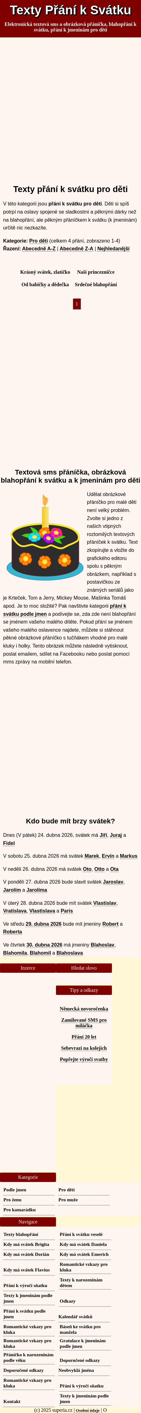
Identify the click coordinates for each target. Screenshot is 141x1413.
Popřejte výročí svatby (84, 1059)
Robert (111, 924)
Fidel (9, 843)
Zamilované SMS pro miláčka (84, 1022)
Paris (67, 911)
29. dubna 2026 (44, 924)
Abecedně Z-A (76, 248)
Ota (114, 869)
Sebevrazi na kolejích (84, 1048)
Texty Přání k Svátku (70, 10)
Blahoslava (70, 953)
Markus (129, 856)
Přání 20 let (84, 1036)
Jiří (103, 835)
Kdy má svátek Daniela (83, 1244)
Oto (87, 869)
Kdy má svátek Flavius (26, 1269)
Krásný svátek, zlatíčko (45, 272)
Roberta (12, 931)
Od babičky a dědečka (45, 284)
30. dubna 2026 (45, 945)
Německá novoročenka (84, 1008)
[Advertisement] (70, 108)
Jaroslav (113, 882)
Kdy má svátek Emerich (84, 1254)
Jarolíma (37, 890)
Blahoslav (102, 945)
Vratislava (15, 911)
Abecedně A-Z (39, 248)
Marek (92, 856)
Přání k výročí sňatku (25, 1285)
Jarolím (12, 890)
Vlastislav (104, 903)
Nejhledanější (113, 248)
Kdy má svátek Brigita (26, 1244)
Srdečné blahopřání (96, 284)
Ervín (108, 856)
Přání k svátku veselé (81, 1234)
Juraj (116, 835)
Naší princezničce (96, 272)
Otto (99, 869)
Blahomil (40, 953)
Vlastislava (42, 911)
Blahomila (15, 953)
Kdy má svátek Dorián (26, 1254)
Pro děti (38, 241)
